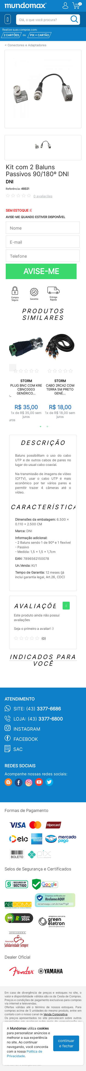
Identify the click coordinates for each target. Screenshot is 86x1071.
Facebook (26, 739)
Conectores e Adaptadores (27, 45)
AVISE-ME (41, 271)
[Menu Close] (8, 19)
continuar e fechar (66, 1043)
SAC (18, 749)
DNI (9, 181)
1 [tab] (38, 426)
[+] (66, 606)
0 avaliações (42, 196)
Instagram (27, 729)
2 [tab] (45, 426)
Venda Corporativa (55, 1014)
